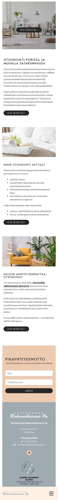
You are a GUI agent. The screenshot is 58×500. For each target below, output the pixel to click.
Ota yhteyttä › (29, 30)
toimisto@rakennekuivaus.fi (28, 444)
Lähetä (29, 390)
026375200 (29, 441)
